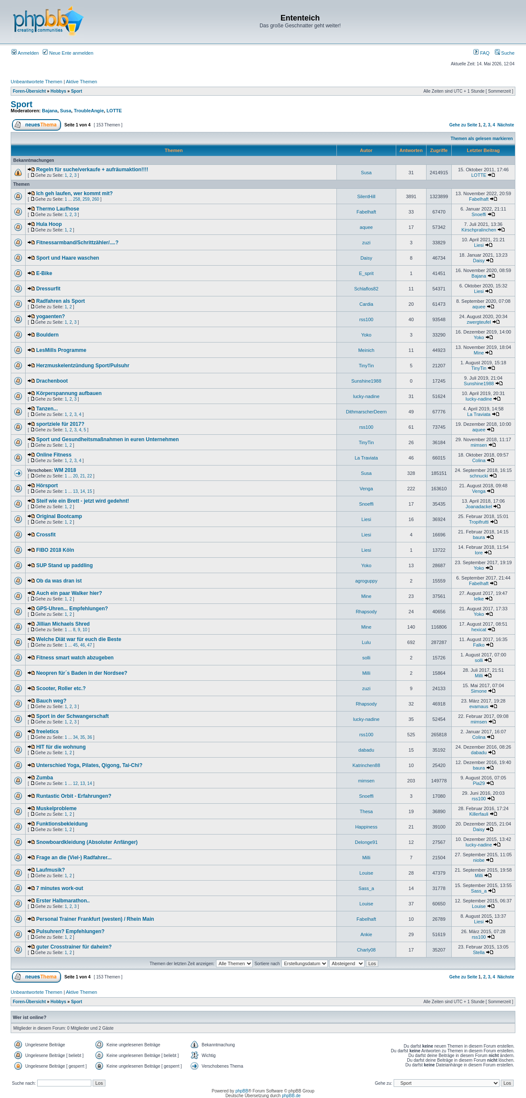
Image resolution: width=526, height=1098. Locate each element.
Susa (65, 110)
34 (75, 737)
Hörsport (47, 486)
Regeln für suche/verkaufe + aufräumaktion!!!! (92, 170)
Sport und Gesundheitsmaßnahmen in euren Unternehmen (107, 439)
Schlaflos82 (366, 288)
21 (82, 476)
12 (75, 783)
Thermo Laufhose (57, 209)
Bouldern (47, 335)
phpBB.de (291, 1095)
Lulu (366, 642)
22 (89, 476)
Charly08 (366, 949)
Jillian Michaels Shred (63, 624)
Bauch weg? (51, 701)
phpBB (241, 1091)
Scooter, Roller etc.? (61, 688)
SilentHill (366, 196)
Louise (366, 872)
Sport (76, 91)
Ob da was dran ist (59, 581)
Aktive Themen (81, 81)
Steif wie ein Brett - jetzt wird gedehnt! (82, 501)
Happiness (366, 826)
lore (478, 552)
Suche (504, 53)
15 (89, 491)
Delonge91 (366, 842)
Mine (479, 352)
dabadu (366, 749)
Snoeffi (478, 214)
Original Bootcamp (59, 516)
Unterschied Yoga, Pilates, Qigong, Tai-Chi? (89, 765)
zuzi (366, 242)
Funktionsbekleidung (62, 824)
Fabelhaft (479, 199)
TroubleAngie (89, 110)
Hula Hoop (49, 224)
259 (86, 199)
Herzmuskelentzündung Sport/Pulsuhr (82, 366)
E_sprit (366, 273)
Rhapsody (366, 611)
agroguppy (366, 580)
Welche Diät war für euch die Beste (78, 639)
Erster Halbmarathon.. (63, 901)
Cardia (366, 304)
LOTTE (114, 110)
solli (366, 657)
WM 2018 (65, 470)
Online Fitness (54, 455)
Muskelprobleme (56, 808)
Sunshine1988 (366, 381)
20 (75, 476)
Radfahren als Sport (60, 301)
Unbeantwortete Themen (36, 81)
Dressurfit (48, 289)
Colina (478, 460)
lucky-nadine (366, 396)
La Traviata (478, 414)
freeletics (47, 732)
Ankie (366, 934)
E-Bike (44, 273)
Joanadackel (479, 506)
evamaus (478, 706)
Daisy (366, 258)
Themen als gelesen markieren (482, 138)
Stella (479, 952)
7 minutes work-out (59, 888)
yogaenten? (50, 316)
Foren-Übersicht (29, 91)
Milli (366, 673)
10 (84, 629)
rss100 (366, 319)
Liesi (479, 245)
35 (82, 737)
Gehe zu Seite (463, 125)
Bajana (49, 110)
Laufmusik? (50, 870)
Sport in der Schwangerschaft (72, 716)
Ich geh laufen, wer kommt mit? (74, 193)
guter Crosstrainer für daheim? (74, 947)
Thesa (366, 811)
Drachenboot (52, 381)
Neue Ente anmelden (68, 53)
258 (76, 199)
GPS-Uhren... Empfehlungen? (72, 609)
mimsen (478, 445)
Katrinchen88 (366, 765)
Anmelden (25, 53)
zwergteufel (479, 322)
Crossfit (46, 535)
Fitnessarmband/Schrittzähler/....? (77, 243)
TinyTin (366, 365)
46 (82, 645)
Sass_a (366, 888)
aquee (366, 227)
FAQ (481, 53)
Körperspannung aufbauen (69, 393)
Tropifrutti (478, 521)
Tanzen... (47, 409)
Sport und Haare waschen (67, 258)
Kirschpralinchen (479, 229)
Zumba (44, 778)
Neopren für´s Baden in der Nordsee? (81, 673)
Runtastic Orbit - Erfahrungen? (73, 796)
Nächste (505, 125)
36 (89, 737)
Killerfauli (478, 814)
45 (75, 645)
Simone (479, 691)
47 (89, 645)
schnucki (479, 475)
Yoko (366, 334)
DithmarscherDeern (366, 411)
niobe (479, 860)
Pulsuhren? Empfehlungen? (70, 931)
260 (95, 199)
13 (75, 491)
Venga (366, 488)
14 (82, 491)
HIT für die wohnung (61, 747)
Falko (479, 644)
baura (479, 537)
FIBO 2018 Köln (55, 550)
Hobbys (58, 91)
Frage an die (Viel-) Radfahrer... (74, 858)
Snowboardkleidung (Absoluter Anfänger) (87, 842)
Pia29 (479, 783)
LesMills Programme (61, 350)
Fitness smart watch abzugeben (75, 658)
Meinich (366, 350)
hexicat (478, 629)
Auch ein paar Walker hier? (69, 593)
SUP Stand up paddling (64, 565)
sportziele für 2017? (60, 424)
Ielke (479, 598)
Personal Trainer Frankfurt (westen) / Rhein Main (95, 919)
